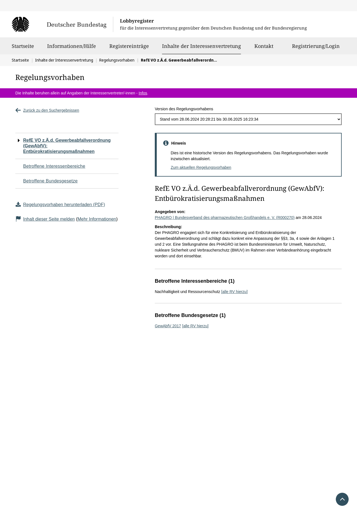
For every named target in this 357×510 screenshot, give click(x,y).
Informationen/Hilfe (71, 48)
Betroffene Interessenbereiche (54, 166)
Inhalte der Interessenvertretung (201, 46)
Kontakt (263, 48)
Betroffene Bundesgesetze (50, 181)
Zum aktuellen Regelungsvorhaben (201, 167)
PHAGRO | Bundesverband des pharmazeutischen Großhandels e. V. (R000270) (225, 217)
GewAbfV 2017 (168, 326)
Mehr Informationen (97, 219)
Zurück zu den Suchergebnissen (47, 110)
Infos (143, 93)
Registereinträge (129, 48)
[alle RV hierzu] (234, 291)
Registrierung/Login (315, 48)
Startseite (23, 48)
